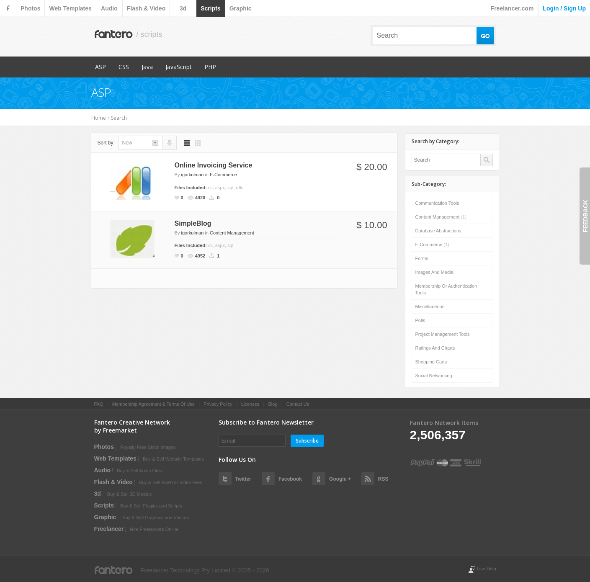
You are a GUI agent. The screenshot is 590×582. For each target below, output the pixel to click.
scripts (210, 8)
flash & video (146, 8)
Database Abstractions (438, 230)
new (127, 143)
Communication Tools (437, 203)
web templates (70, 8)
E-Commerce (223, 174)
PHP (210, 67)
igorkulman (192, 174)
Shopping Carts (431, 361)
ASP (100, 67)
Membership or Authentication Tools (446, 289)
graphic (240, 8)
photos (30, 8)
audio (109, 8)
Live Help (486, 568)
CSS (124, 67)
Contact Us (297, 404)
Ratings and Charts (435, 347)
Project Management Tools (442, 334)
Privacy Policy (218, 404)
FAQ (98, 404)
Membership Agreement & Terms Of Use (153, 404)
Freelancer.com (512, 8)
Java (147, 67)
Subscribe (307, 440)
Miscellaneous (430, 306)
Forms (421, 258)
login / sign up (564, 8)
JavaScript (178, 67)
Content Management (232, 232)
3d (183, 8)
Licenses (250, 404)
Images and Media (434, 272)
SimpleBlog (193, 223)
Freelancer (109, 528)
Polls (420, 320)
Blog (272, 404)
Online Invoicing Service (213, 165)
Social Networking (433, 375)
